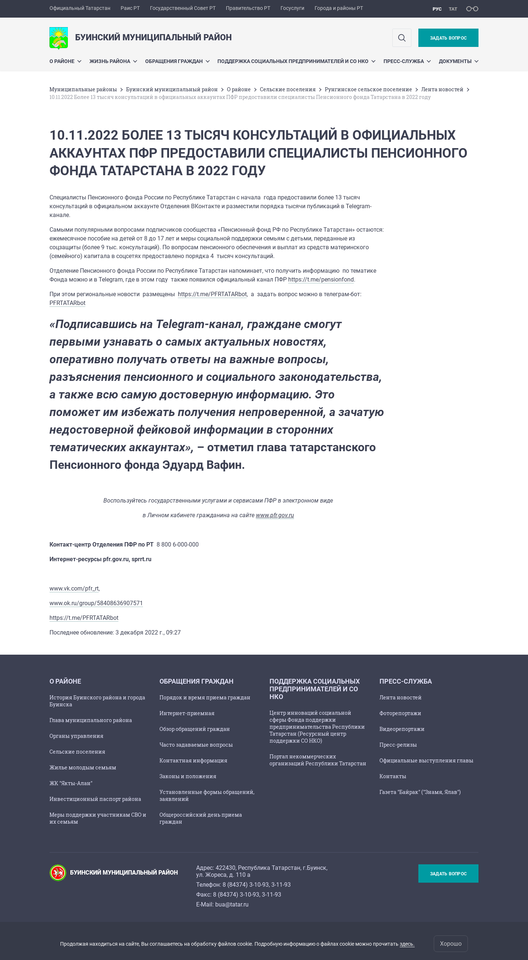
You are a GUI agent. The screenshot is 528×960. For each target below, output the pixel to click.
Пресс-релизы (398, 744)
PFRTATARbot (67, 302)
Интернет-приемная (187, 713)
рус (437, 9)
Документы (458, 61)
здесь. (407, 944)
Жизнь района (113, 61)
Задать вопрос (448, 38)
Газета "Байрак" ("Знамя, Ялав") (420, 791)
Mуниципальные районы (83, 89)
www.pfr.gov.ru (275, 515)
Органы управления (76, 735)
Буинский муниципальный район (172, 89)
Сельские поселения (288, 89)
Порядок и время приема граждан (205, 697)
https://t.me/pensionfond (321, 279)
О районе (65, 61)
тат (453, 9)
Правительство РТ (248, 8)
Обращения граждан (177, 61)
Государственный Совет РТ (183, 8)
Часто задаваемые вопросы (196, 744)
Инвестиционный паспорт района (95, 798)
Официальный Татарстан (80, 8)
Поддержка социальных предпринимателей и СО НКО (296, 61)
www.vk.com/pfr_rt (74, 588)
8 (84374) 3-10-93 (246, 884)
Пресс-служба (407, 61)
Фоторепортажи (400, 713)
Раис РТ (130, 8)
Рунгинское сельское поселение (368, 89)
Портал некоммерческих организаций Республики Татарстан (318, 760)
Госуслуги (292, 8)
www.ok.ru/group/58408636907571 (96, 603)
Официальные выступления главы (426, 760)
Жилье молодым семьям (83, 767)
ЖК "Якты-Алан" (71, 783)
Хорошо (451, 943)
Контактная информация (193, 760)
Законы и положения (188, 776)
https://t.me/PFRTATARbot (212, 294)
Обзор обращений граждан (195, 728)
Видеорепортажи (402, 728)
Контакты (393, 776)
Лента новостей (442, 89)
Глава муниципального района (91, 720)
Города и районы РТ (339, 8)
